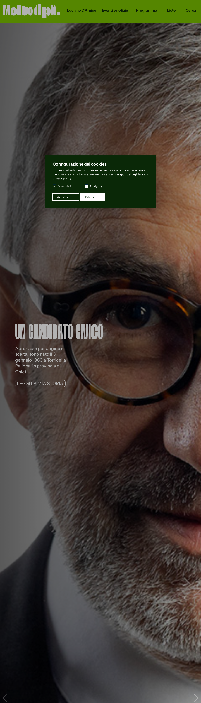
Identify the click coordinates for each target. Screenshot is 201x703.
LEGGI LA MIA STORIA (40, 383)
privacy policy (62, 178)
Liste (171, 10)
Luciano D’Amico (81, 10)
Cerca (191, 10)
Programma (146, 10)
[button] (196, 698)
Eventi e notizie (115, 10)
